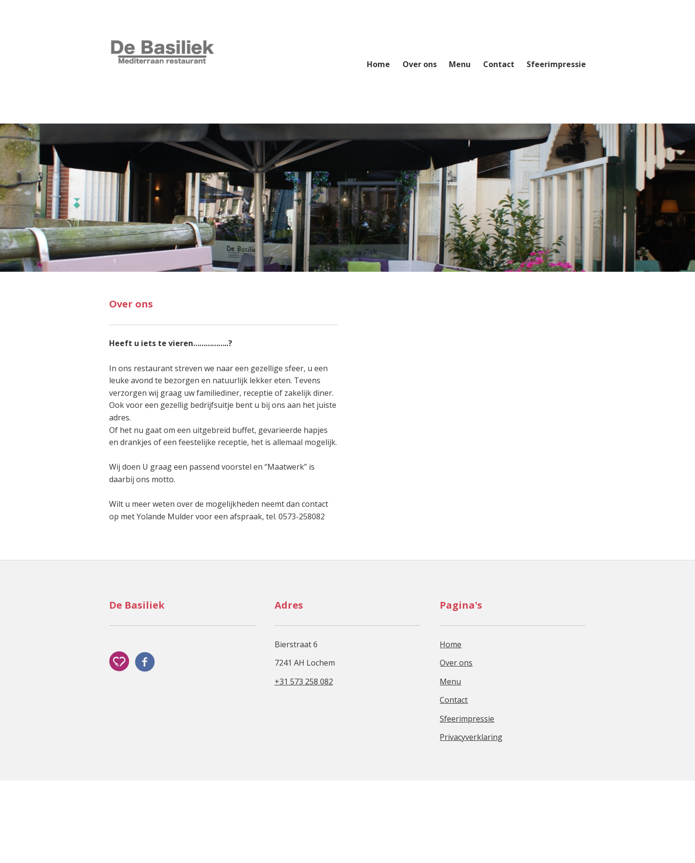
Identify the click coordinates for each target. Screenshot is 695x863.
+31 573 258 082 (304, 764)
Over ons (420, 64)
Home (378, 64)
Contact (498, 64)
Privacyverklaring (471, 819)
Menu (460, 64)
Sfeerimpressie (556, 64)
